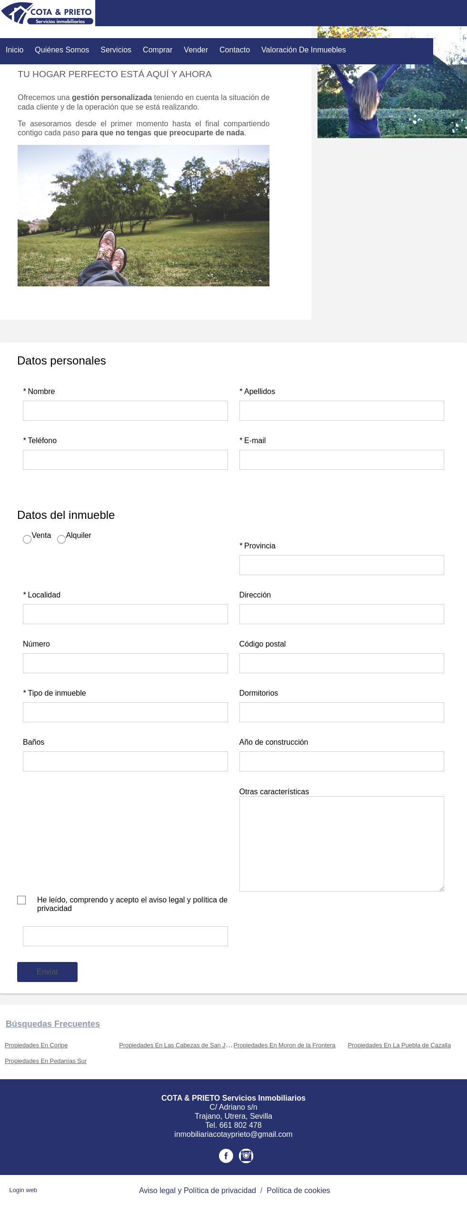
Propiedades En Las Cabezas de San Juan (177, 1045)
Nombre (39, 391)
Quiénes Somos (62, 50)
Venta (41, 535)
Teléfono (40, 440)
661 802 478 (240, 1125)
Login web (23, 1190)
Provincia (257, 546)
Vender (196, 50)
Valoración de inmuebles (303, 50)
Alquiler (78, 535)
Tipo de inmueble (54, 693)
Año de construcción (273, 742)
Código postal (262, 644)
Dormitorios (258, 693)
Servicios (115, 50)
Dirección (255, 595)
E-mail (252, 440)
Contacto (234, 50)
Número (36, 644)
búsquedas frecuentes (53, 1024)
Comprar (157, 50)
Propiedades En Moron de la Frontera (285, 1045)
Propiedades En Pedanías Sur (46, 1060)
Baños (33, 742)
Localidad (41, 595)
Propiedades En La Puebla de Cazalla (399, 1045)
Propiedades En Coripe (36, 1045)
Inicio (14, 50)
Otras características (274, 792)
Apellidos (257, 391)
